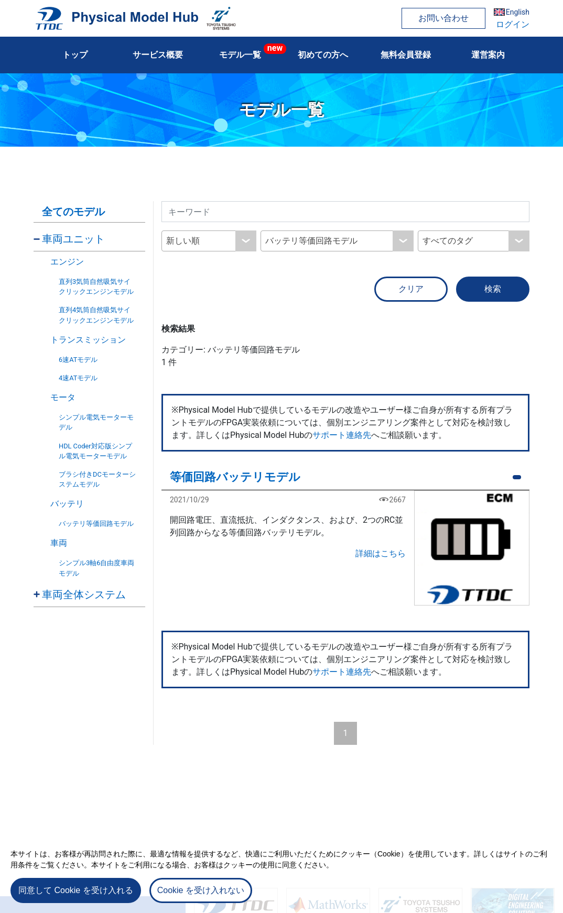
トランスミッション (88, 340)
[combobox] (208, 240)
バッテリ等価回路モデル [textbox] (311, 241)
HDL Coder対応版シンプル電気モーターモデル (95, 451)
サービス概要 (158, 55)
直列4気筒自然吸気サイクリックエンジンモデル (96, 315)
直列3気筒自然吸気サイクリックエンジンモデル (96, 286)
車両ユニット (73, 239)
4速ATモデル (78, 378)
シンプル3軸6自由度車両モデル (96, 568)
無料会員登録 (406, 55)
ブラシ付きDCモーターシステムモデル (97, 479)
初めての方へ (323, 55)
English (517, 12)
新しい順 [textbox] (183, 241)
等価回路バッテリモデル (235, 476)
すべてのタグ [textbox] (448, 241)
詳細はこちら (380, 553)
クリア (411, 289)
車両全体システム (84, 594)
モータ (62, 397)
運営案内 (488, 55)
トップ (75, 55)
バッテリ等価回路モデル (96, 523)
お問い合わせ (443, 18)
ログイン (512, 24)
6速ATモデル (78, 360)
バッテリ (67, 504)
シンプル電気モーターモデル (96, 422)
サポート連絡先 (341, 435)
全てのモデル (73, 211)
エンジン (67, 262)
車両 (58, 543)
